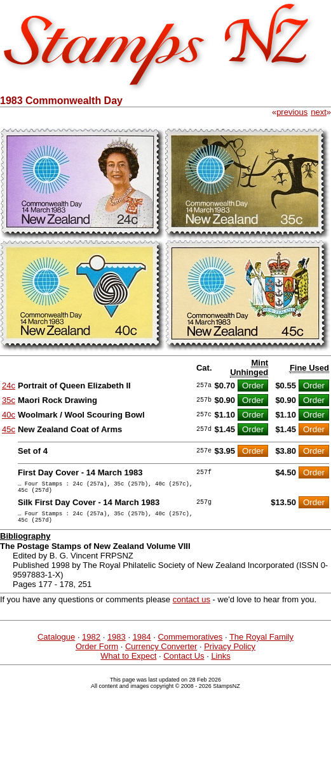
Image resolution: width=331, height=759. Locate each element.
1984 (142, 644)
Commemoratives (190, 644)
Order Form (97, 654)
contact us (191, 607)
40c (8, 414)
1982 (91, 644)
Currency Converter (161, 654)
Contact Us (183, 663)
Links (220, 663)
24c (8, 385)
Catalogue (56, 644)
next (319, 112)
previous (291, 112)
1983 (116, 644)
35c (8, 400)
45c (8, 429)
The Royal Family (261, 644)
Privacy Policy (229, 654)
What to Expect (128, 663)
